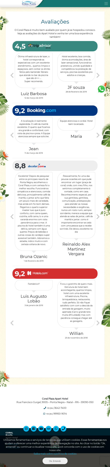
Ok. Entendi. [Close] (55, 461)
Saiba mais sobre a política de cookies (55, 453)
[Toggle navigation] (55, 3)
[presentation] (12, 75)
